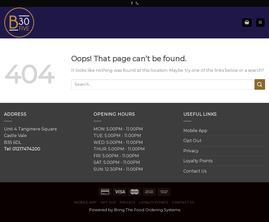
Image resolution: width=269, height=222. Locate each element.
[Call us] (137, 3)
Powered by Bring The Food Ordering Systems (134, 210)
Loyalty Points (198, 160)
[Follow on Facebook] (131, 3)
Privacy (191, 150)
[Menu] (260, 22)
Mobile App (195, 130)
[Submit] (260, 84)
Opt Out (192, 140)
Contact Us (194, 171)
